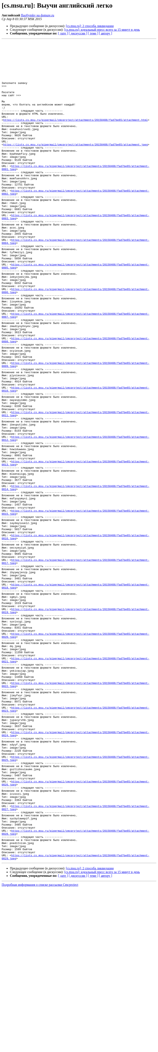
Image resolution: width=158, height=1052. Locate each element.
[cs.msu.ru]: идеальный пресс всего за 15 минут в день (102, 29)
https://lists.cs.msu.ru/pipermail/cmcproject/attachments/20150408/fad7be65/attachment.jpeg (75, 165)
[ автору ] (105, 33)
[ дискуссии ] (78, 33)
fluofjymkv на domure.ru (37, 15)
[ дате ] (63, 33)
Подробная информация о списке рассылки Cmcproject (40, 1048)
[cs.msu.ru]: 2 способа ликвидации (90, 26)
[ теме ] (93, 33)
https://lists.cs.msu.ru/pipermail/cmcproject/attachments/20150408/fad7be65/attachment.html (75, 136)
